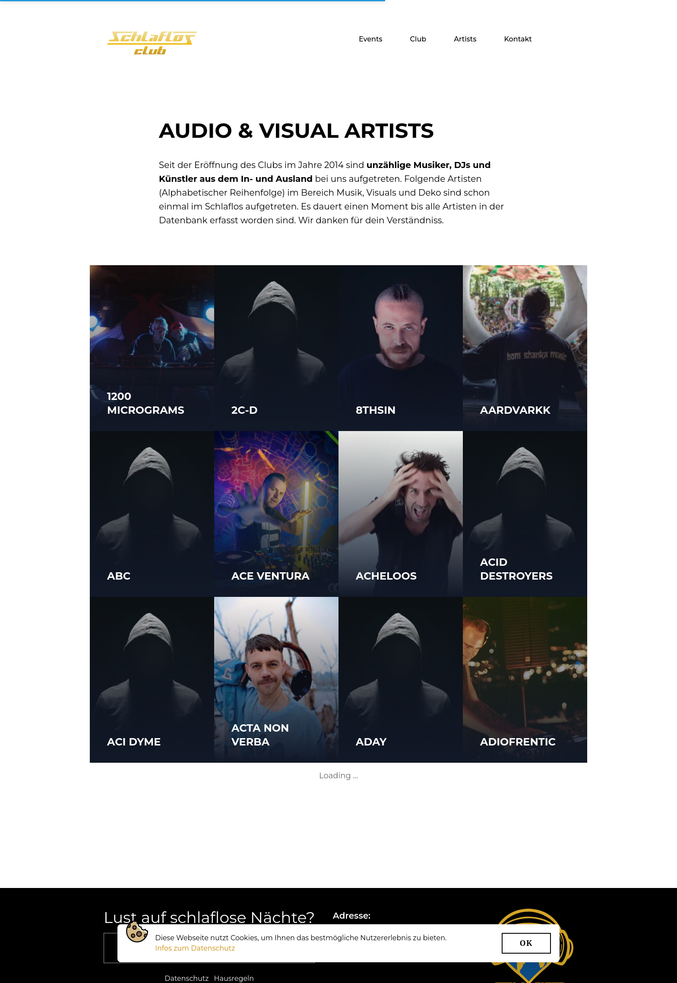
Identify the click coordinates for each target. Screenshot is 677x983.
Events (371, 39)
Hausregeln (234, 978)
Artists (465, 39)
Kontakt (518, 39)
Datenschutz (187, 978)
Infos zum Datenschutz (195, 948)
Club (418, 39)
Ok (526, 943)
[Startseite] (152, 43)
